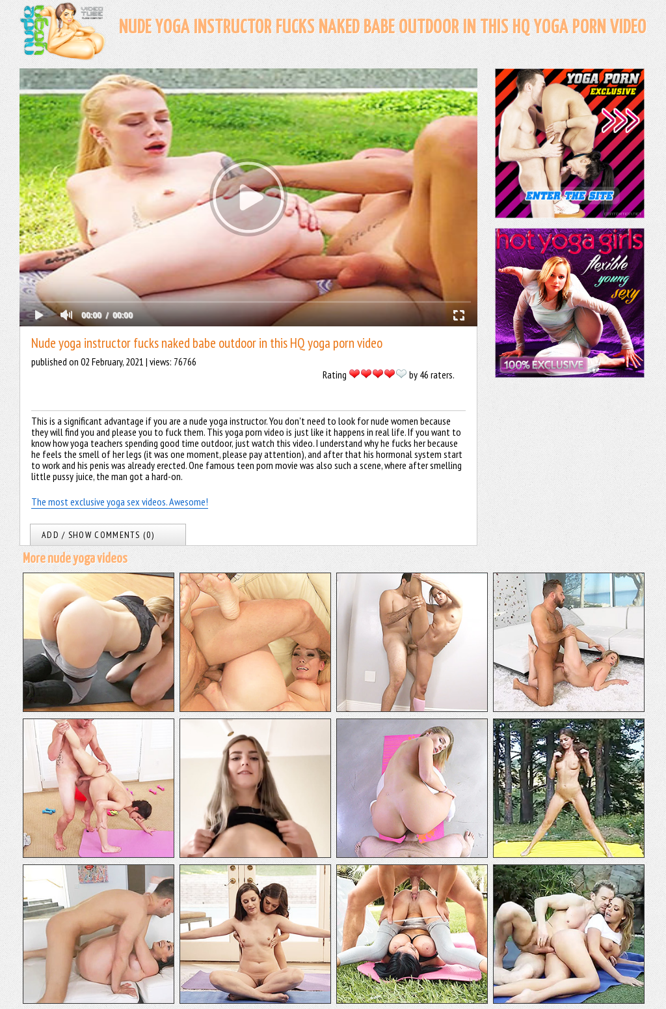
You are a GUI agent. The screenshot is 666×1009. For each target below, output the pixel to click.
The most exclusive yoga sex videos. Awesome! (119, 501)
